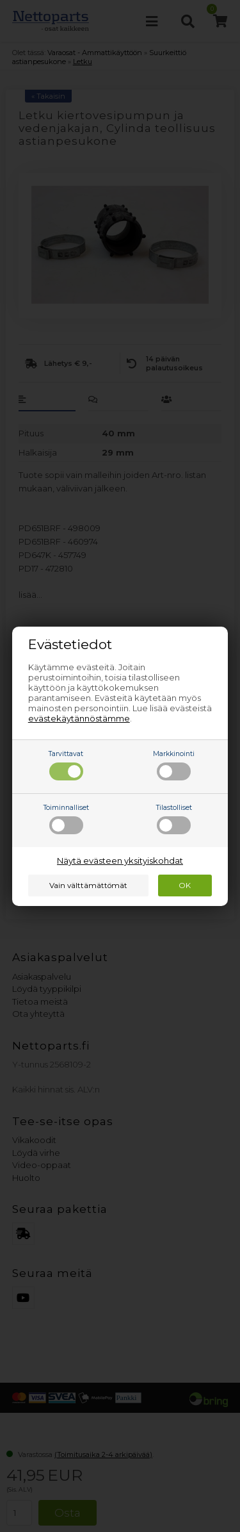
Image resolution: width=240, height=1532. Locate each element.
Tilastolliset (174, 818)
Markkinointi (174, 765)
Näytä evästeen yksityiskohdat (120, 860)
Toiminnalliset (66, 818)
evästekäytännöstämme (79, 718)
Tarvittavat (66, 765)
